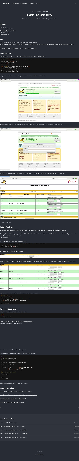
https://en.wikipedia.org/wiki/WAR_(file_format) (13, 398)
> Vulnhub (31, 3)
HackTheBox (45, 11)
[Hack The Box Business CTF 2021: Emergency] (39, 433)
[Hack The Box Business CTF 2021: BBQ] (39, 426)
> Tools (38, 3)
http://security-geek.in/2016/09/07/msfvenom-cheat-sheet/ (15, 391)
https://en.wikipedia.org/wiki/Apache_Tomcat (12, 402)
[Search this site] (76, 3)
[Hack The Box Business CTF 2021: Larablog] (39, 430)
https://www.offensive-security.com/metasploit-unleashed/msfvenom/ (18, 395)
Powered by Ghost (39, 454)
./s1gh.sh (5, 3)
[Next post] (78, 408)
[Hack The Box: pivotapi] (39, 423)
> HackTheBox (15, 3)
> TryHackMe (24, 3)
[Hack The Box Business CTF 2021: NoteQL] (39, 437)
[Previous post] (1, 408)
